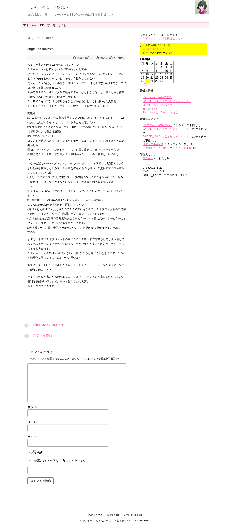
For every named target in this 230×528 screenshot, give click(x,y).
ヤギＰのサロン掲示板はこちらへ (163, 38)
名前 (32, 407)
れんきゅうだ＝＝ (153, 108)
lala (34, 25)
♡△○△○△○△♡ (153, 48)
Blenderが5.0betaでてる (157, 97)
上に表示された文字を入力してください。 (57, 461)
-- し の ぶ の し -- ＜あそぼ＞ (48, 7)
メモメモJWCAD (153, 144)
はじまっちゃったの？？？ (159, 105)
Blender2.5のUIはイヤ (44, 325)
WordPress (113, 514)
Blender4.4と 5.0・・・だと (160, 112)
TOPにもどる (95, 514)
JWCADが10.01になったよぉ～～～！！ (167, 101)
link (42, 25)
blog (25, 25)
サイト (32, 437)
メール (34, 422)
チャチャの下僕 (182, 148)
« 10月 (144, 84)
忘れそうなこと (56, 25)
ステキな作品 (38, 336)
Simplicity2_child (133, 514)
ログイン (148, 158)
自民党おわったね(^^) (155, 148)
